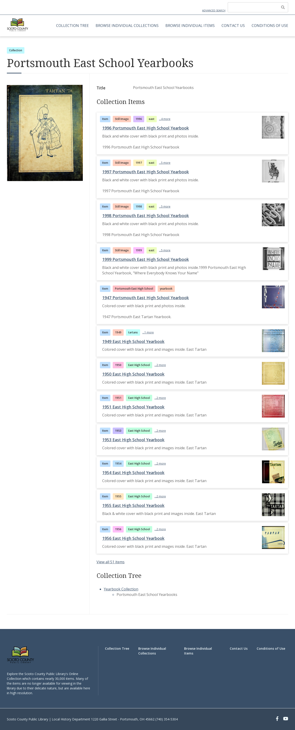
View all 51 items (111, 561)
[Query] (258, 7)
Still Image (122, 119)
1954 (118, 463)
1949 (118, 332)
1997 (139, 163)
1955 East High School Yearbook (133, 505)
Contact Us (233, 25)
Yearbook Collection (121, 589)
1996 (139, 119)
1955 (118, 496)
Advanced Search (213, 10)
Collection (15, 50)
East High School (139, 365)
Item (105, 119)
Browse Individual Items (190, 25)
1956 (118, 529)
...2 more (160, 365)
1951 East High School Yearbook (133, 407)
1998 (139, 206)
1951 (118, 398)
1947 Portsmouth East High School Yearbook (145, 297)
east (151, 119)
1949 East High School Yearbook (133, 341)
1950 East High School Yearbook (133, 374)
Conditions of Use (270, 25)
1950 (118, 365)
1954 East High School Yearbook (133, 472)
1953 (118, 431)
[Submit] (283, 7)
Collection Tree (72, 25)
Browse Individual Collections (127, 25)
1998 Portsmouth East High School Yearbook (145, 215)
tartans (133, 332)
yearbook (166, 289)
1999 (139, 250)
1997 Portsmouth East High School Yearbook (145, 171)
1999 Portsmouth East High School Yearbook (145, 259)
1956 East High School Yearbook (133, 538)
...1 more (148, 332)
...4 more (164, 119)
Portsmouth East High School (134, 289)
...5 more (164, 163)
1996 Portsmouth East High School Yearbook (145, 128)
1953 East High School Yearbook (133, 439)
